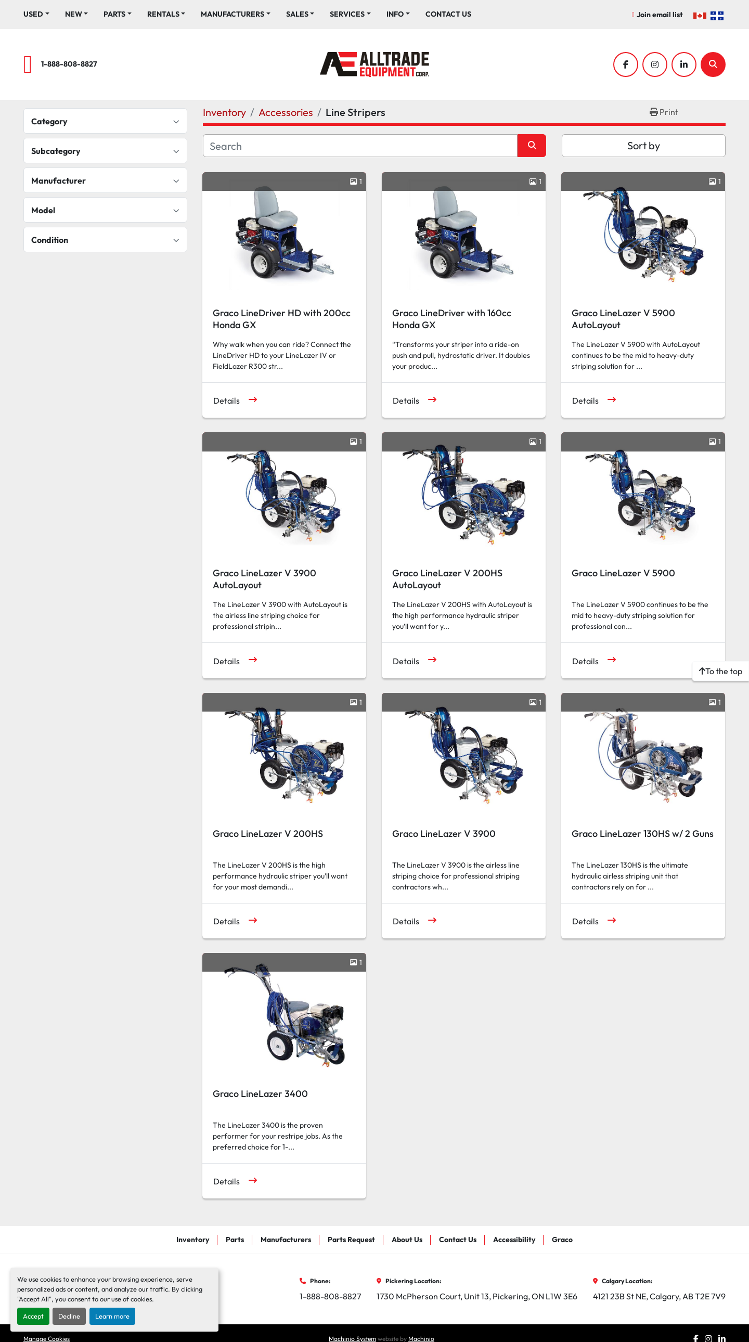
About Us (407, 1239)
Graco (562, 1239)
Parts (114, 14)
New (73, 14)
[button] (76, 14)
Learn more (112, 1316)
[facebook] (625, 64)
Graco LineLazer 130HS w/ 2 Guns (643, 834)
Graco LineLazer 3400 (260, 1094)
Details (226, 400)
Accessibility (514, 1239)
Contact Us (448, 14)
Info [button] (395, 14)
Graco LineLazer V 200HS (268, 834)
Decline (69, 1316)
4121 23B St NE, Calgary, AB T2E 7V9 (659, 1296)
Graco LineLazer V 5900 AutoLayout (623, 319)
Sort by (643, 145)
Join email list (660, 14)
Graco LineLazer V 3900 (444, 834)
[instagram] (654, 64)
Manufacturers (232, 14)
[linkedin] (683, 64)
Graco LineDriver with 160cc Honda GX (451, 319)
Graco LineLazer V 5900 (623, 573)
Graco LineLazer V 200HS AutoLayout (447, 579)
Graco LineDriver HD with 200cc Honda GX (282, 319)
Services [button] (347, 14)
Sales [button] (297, 14)
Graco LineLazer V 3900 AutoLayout (264, 579)
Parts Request (351, 1239)
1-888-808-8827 (69, 64)
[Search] (713, 64)
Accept (33, 1316)
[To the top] (720, 671)
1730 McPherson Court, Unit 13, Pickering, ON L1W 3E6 (477, 1296)
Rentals (163, 14)
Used (33, 14)
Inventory (192, 1239)
